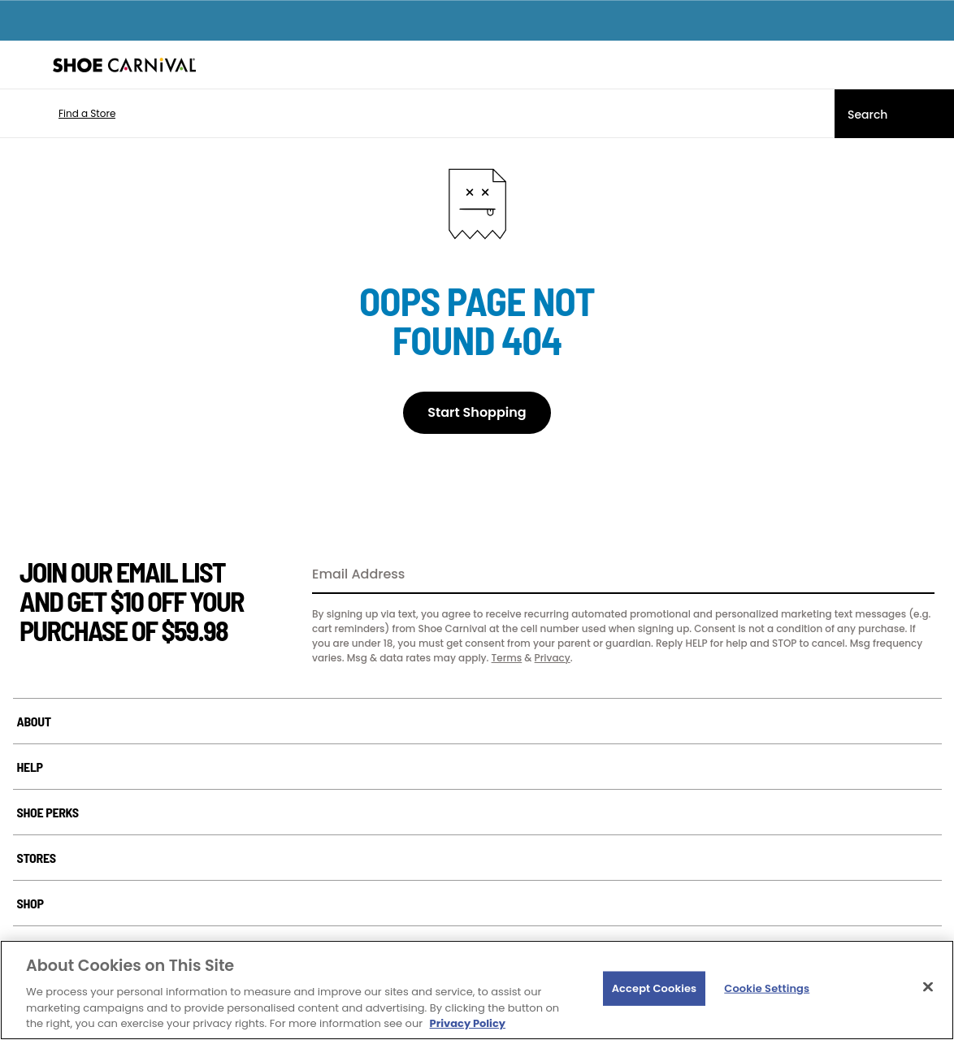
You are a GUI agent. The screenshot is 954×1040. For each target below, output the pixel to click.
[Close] (928, 987)
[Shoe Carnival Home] (124, 65)
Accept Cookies (654, 988)
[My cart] (933, 65)
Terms (507, 658)
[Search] (894, 113)
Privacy (552, 658)
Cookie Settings (766, 988)
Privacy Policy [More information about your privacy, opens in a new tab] (467, 1023)
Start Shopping (476, 412)
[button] (63, 114)
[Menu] (24, 65)
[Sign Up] (916, 575)
